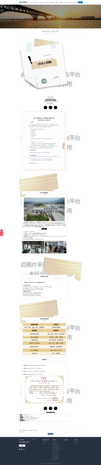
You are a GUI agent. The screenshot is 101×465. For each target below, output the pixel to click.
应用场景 (41, 2)
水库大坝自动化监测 (55, 456)
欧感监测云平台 (35, 2)
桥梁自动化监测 (54, 443)
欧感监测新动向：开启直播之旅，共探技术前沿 (29, 430)
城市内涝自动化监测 (55, 458)
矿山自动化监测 (54, 452)
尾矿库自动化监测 (55, 450)
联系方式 (75, 441)
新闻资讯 (70, 2)
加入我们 (75, 443)
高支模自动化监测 (55, 447)
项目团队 (61, 2)
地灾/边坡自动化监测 (55, 444)
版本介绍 (44, 443)
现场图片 (57, 2)
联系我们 (74, 2)
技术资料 (65, 2)
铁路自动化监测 (54, 459)
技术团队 (66, 439)
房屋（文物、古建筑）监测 (56, 446)
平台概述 (44, 441)
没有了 (23, 431)
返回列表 (50, 433)
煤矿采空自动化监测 (55, 455)
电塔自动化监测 (54, 453)
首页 (30, 2)
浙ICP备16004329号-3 (57, 463)
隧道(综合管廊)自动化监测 (56, 449)
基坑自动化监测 (54, 441)
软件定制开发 (51, 2)
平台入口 (80, 2)
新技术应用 (46, 2)
